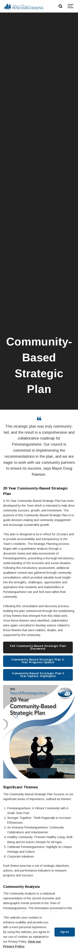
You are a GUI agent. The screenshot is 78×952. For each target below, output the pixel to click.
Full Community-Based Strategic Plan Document (38, 647)
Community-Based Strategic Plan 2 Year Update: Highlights (38, 675)
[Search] (60, 6)
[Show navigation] (71, 6)
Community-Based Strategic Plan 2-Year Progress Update (37, 661)
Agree (64, 931)
